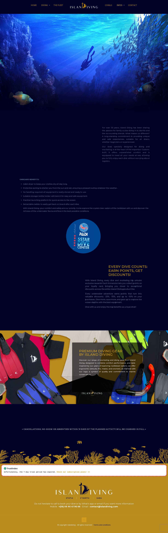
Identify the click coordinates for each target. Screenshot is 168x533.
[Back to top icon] (84, 519)
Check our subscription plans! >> (73, 472)
